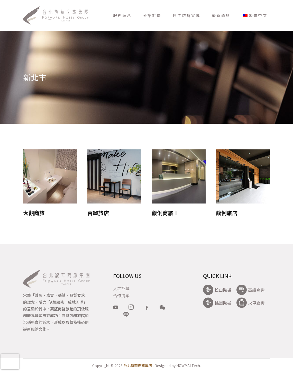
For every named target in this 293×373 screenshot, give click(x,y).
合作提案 (121, 295)
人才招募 (121, 288)
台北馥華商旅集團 (137, 365)
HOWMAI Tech (188, 365)
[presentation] (10, 361)
